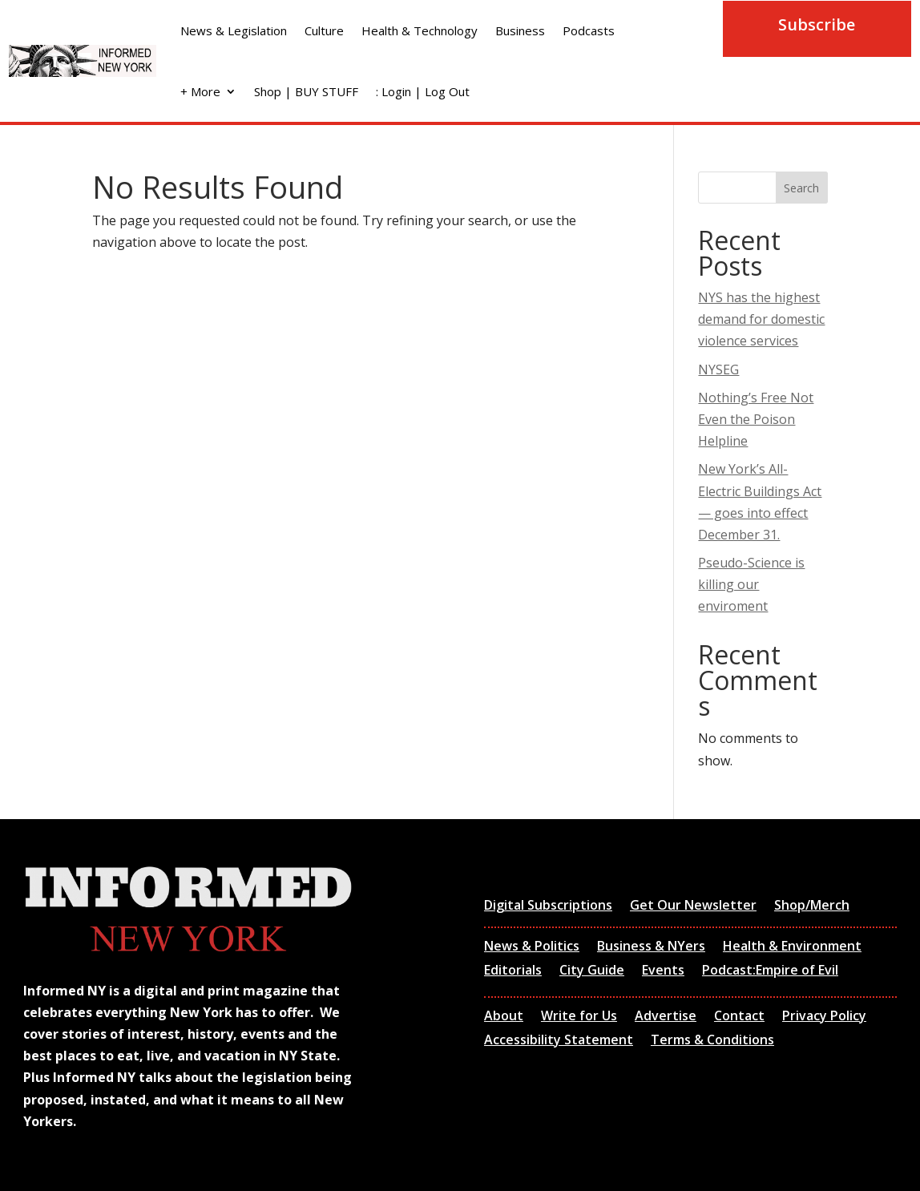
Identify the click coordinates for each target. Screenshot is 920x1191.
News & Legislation (233, 30)
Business (520, 30)
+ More (200, 91)
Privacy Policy (824, 1017)
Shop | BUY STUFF (306, 91)
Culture (324, 30)
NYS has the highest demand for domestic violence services (761, 319)
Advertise (665, 1017)
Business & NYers (651, 947)
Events (663, 971)
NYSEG (718, 369)
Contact (739, 1017)
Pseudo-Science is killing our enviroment (751, 584)
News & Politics (531, 947)
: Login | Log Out (423, 91)
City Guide (591, 971)
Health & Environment (792, 947)
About (503, 1017)
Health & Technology (419, 30)
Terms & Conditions (712, 1041)
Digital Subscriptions (548, 906)
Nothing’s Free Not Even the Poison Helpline (755, 419)
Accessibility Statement (558, 1041)
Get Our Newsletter (693, 906)
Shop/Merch (811, 906)
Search (801, 188)
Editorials (513, 971)
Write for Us (579, 1017)
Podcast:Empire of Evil (770, 971)
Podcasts (589, 30)
